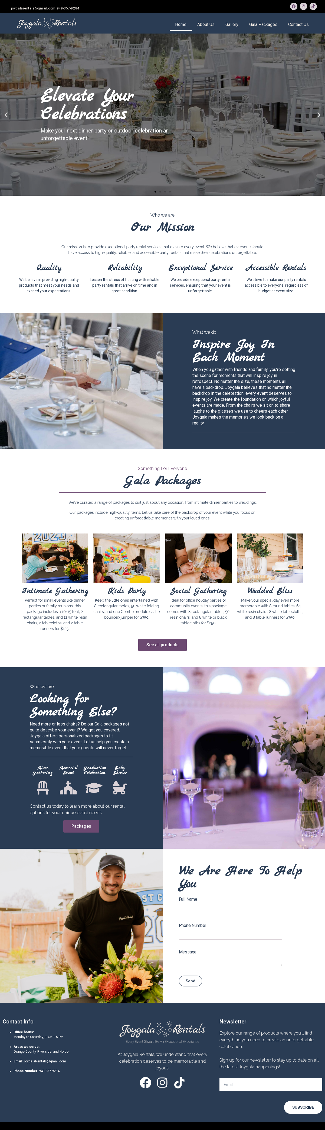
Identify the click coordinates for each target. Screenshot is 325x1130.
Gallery (231, 24)
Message (188, 952)
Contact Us (298, 24)
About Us (206, 24)
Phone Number (192, 925)
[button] (155, 192)
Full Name (188, 899)
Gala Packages (263, 24)
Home (180, 24)
